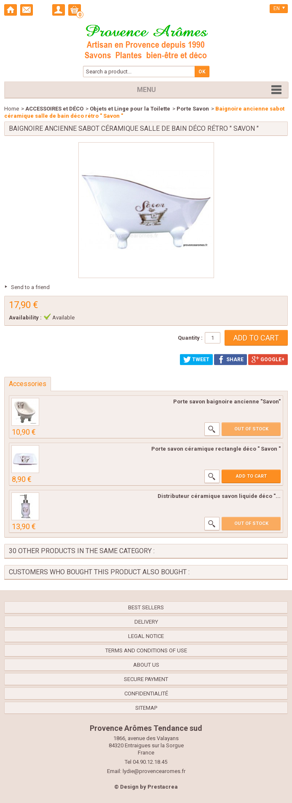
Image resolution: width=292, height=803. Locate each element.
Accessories (27, 384)
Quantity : (190, 338)
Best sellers (146, 607)
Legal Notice (146, 636)
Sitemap (146, 708)
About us (146, 665)
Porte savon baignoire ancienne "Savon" (227, 401)
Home (11, 108)
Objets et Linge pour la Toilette (130, 108)
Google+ (268, 359)
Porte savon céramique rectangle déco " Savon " (216, 449)
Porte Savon (193, 108)
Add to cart (251, 476)
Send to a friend (30, 287)
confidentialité (146, 693)
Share (230, 359)
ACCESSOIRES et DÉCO (54, 108)
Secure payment (146, 679)
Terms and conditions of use (146, 650)
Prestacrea (162, 787)
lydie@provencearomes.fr (154, 771)
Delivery (146, 622)
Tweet (196, 359)
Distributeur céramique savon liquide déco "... (219, 496)
